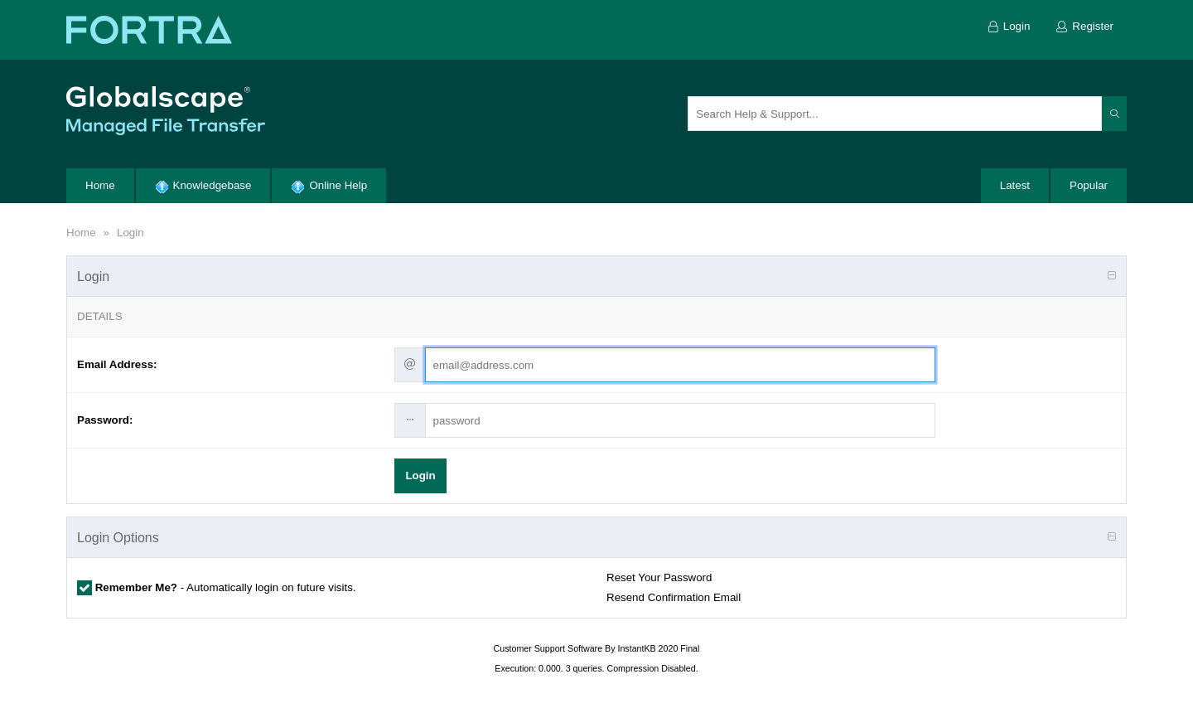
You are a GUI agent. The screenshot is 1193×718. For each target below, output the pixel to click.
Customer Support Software (548, 648)
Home (81, 232)
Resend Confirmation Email (673, 597)
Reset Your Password (659, 577)
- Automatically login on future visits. (224, 587)
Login (130, 232)
